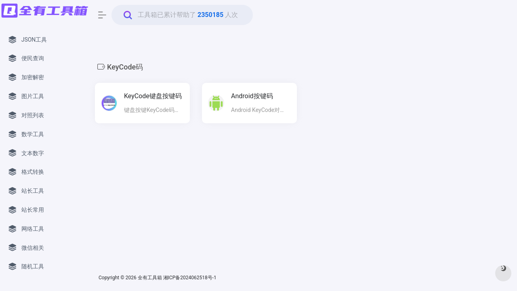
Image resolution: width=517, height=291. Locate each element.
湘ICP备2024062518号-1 (190, 277)
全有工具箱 (150, 277)
